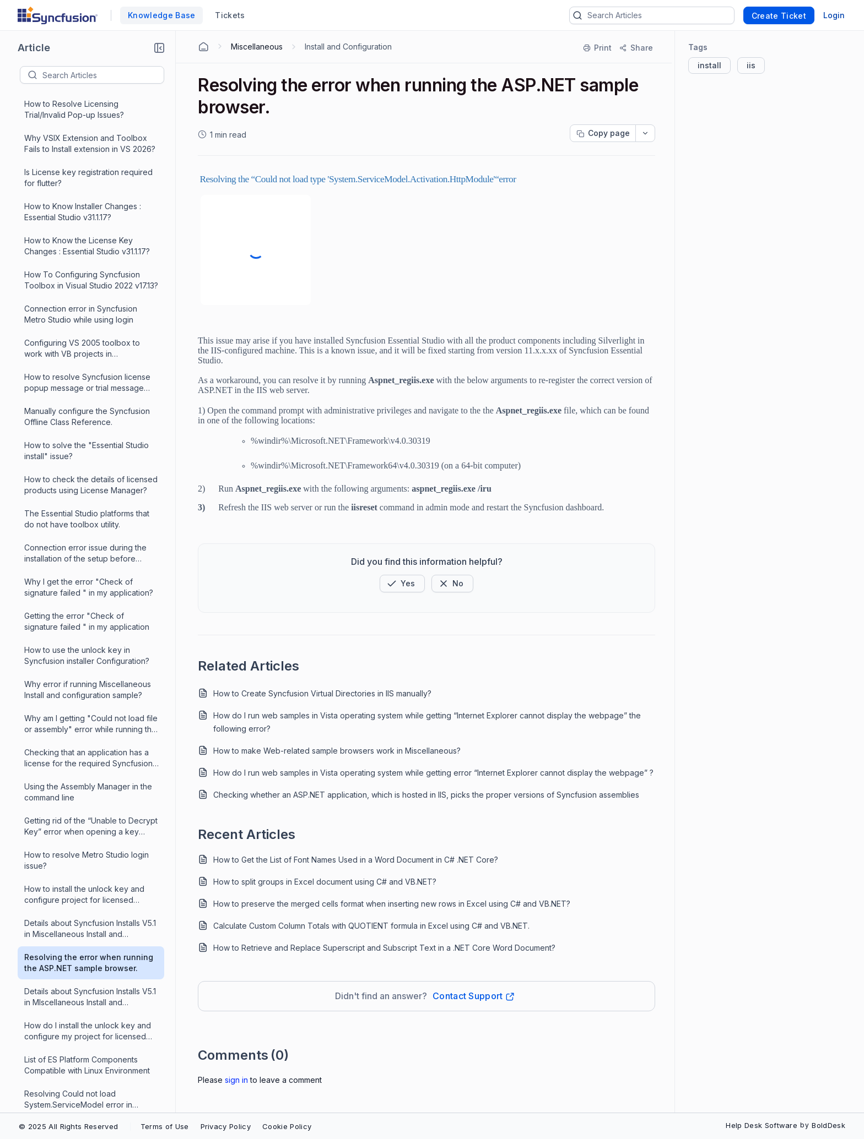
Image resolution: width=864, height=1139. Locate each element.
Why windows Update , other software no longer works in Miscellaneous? (77, 499)
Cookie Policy (286, 1126)
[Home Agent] (203, 46)
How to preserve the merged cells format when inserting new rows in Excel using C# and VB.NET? (391, 903)
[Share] (635, 48)
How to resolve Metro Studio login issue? (86, 226)
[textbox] (103, 75)
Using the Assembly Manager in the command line (88, 158)
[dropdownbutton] (645, 133)
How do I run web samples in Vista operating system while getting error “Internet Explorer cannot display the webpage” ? (433, 772)
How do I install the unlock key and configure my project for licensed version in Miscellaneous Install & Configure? (87, 397)
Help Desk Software (761, 1125)
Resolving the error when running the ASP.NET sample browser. (88, 328)
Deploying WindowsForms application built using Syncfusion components (84, 738)
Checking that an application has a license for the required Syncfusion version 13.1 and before (88, 124)
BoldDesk (828, 1125)
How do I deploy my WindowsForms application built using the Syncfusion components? (91, 704)
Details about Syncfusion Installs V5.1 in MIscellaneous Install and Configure (90, 363)
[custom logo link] (58, 15)
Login (834, 15)
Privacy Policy (226, 1126)
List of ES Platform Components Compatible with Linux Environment (87, 431)
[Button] (452, 583)
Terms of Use (165, 1126)
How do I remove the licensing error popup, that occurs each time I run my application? (89, 636)
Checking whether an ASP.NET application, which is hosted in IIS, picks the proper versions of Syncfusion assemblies (426, 794)
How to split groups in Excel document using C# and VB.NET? (324, 881)
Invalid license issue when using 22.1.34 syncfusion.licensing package (91, 670)
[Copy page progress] (603, 133)
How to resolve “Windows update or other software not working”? (90, 567)
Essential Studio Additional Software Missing (89, 601)
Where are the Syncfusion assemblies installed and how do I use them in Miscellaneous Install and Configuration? (91, 909)
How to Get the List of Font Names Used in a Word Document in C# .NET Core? (355, 859)
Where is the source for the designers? (74, 806)
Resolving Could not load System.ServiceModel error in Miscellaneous (78, 465)
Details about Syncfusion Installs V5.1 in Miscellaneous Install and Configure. (90, 295)
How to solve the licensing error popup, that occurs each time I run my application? (86, 533)
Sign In (236, 1079)
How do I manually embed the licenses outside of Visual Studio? (85, 840)
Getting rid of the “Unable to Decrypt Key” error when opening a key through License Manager (91, 192)
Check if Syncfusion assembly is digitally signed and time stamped (84, 772)
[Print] (598, 48)
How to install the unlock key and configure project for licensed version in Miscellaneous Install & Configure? (84, 260)
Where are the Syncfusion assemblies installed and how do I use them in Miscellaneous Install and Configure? (91, 1045)
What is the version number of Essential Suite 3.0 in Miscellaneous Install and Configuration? (88, 1011)
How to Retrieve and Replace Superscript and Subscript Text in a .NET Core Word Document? (384, 947)
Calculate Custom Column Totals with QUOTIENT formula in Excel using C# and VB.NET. (371, 925)
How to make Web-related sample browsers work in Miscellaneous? (337, 750)
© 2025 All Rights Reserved (68, 1126)
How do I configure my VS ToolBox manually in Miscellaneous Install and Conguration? (90, 943)
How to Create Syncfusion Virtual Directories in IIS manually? (322, 693)
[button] (159, 48)
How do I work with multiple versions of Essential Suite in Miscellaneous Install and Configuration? (90, 977)
